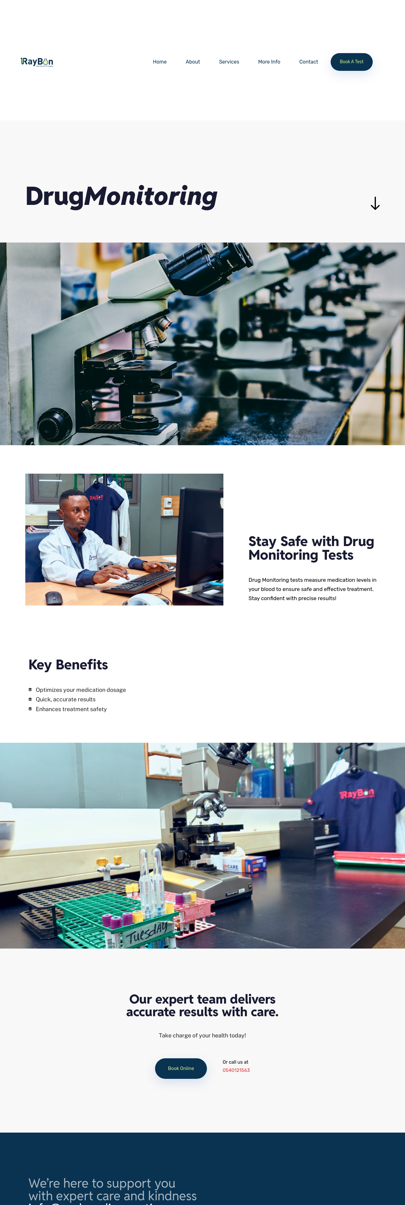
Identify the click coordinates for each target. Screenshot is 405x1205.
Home (160, 62)
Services (229, 62)
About (193, 62)
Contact (308, 62)
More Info (269, 62)
